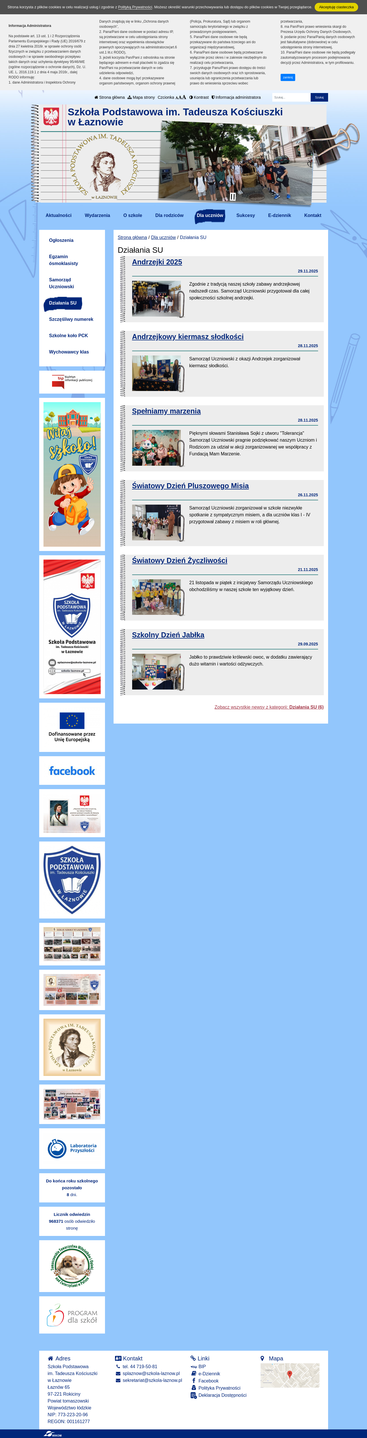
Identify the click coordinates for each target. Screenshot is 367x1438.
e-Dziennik (205, 1373)
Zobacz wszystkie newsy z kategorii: (269, 707)
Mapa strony (141, 97)
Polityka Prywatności (215, 1387)
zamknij (288, 77)
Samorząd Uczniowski (61, 283)
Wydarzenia (97, 215)
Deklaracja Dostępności (219, 1395)
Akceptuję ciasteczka (336, 7)
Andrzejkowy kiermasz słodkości (188, 337)
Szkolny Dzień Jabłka (168, 635)
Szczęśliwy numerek (71, 319)
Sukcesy (246, 215)
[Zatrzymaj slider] (233, 196)
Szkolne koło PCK (68, 335)
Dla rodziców (169, 215)
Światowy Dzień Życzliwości (179, 560)
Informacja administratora (236, 97)
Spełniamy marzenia (166, 411)
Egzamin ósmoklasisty (63, 260)
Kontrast (199, 97)
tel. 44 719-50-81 (136, 1366)
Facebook (205, 1380)
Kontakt (313, 215)
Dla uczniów (210, 215)
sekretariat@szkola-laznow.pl (148, 1380)
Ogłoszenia (61, 240)
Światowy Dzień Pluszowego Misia (190, 486)
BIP (198, 1366)
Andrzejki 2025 (157, 262)
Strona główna (109, 97)
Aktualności (59, 215)
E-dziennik (279, 215)
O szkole (132, 215)
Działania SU (63, 303)
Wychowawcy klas (69, 351)
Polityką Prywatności (135, 7)
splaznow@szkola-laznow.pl (147, 1373)
